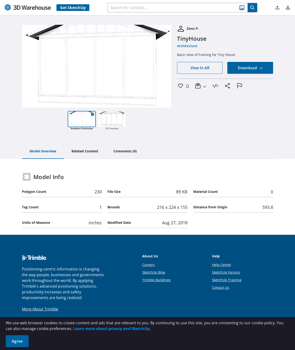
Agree (17, 341)
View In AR (199, 67)
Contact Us (220, 287)
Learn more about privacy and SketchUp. (112, 328)
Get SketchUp (73, 7)
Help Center (221, 264)
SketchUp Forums (226, 272)
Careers (148, 264)
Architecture (187, 46)
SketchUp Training (226, 280)
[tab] (43, 151)
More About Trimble (40, 309)
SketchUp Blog (153, 272)
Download (250, 67)
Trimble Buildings (156, 280)
